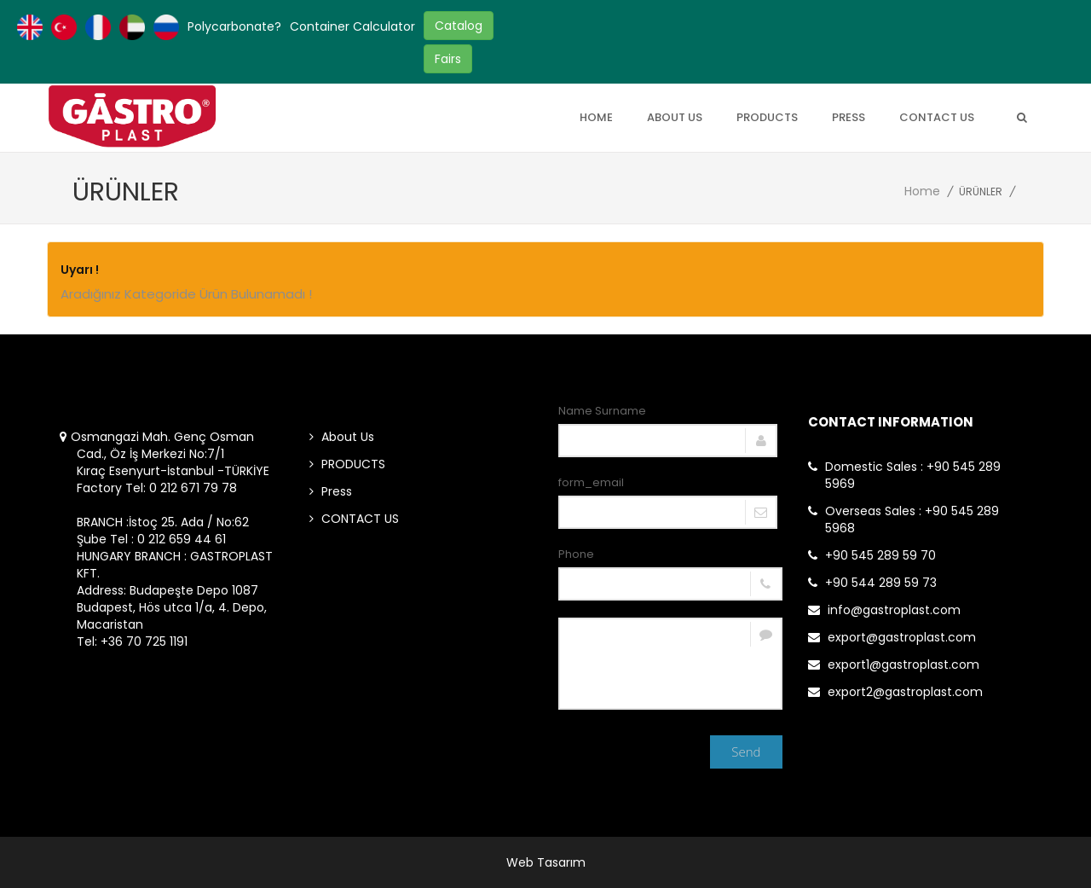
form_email (591, 482)
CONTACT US (936, 117)
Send (745, 751)
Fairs (448, 58)
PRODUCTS (767, 117)
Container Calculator (352, 26)
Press (848, 117)
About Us (674, 117)
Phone (576, 554)
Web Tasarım (546, 862)
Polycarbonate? (234, 26)
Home (596, 117)
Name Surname (602, 411)
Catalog (458, 25)
